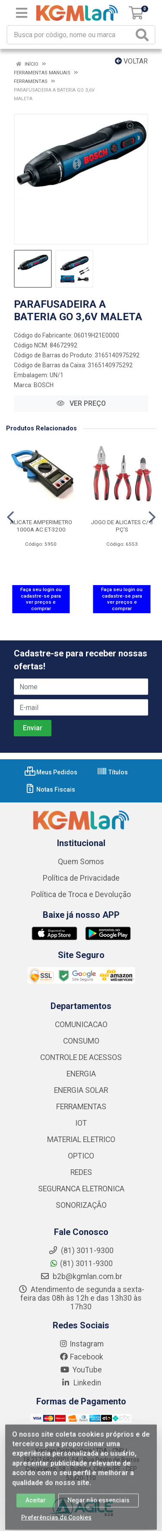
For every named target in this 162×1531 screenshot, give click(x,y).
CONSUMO (81, 1041)
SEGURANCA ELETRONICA (81, 1188)
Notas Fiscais (50, 789)
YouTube (81, 1369)
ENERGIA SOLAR (81, 1090)
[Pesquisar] (144, 35)
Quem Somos (81, 861)
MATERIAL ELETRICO (81, 1139)
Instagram (81, 1344)
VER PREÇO (81, 403)
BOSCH (44, 385)
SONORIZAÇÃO (81, 1205)
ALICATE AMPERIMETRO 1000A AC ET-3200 (41, 526)
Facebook (81, 1357)
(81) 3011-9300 (81, 1263)
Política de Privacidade (81, 878)
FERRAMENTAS (81, 1106)
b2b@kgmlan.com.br (81, 1276)
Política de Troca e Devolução (81, 894)
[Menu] (21, 13)
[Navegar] (10, 517)
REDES (81, 1172)
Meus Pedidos (51, 772)
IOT (81, 1123)
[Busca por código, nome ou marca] (70, 35)
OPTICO (81, 1156)
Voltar (131, 61)
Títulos (112, 772)
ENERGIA (81, 1073)
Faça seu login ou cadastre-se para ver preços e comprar (41, 598)
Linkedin (81, 1382)
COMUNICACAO (81, 1024)
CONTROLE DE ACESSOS (81, 1057)
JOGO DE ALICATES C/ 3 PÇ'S (122, 526)
